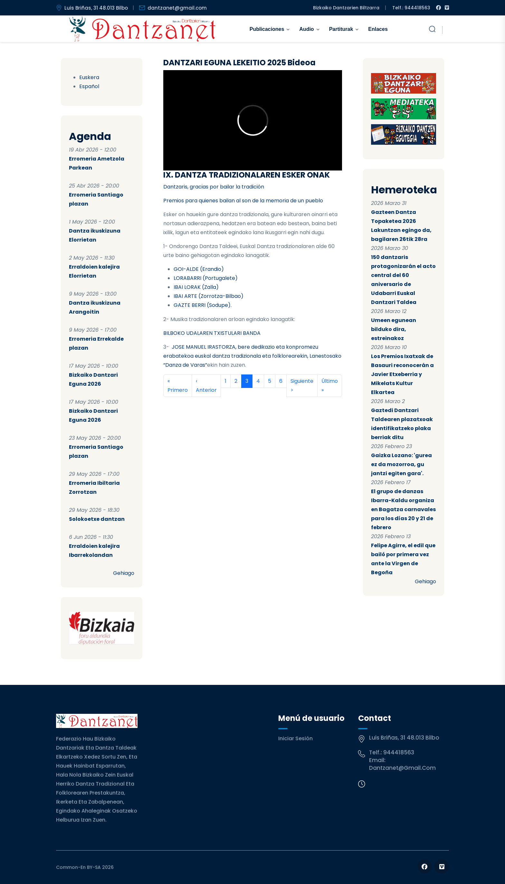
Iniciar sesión (295, 738)
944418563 (398, 752)
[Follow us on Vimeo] (441, 866)
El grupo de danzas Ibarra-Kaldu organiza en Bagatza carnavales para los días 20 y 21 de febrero (403, 509)
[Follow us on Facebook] (424, 866)
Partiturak (341, 29)
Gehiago (123, 573)
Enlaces (377, 29)
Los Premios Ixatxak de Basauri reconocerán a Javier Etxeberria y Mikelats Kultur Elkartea (402, 374)
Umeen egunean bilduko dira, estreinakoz (393, 329)
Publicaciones (267, 29)
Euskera (89, 77)
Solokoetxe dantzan (97, 519)
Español (89, 86)
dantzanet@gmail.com (402, 768)
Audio (306, 29)
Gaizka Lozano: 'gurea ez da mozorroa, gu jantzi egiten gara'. (401, 464)
